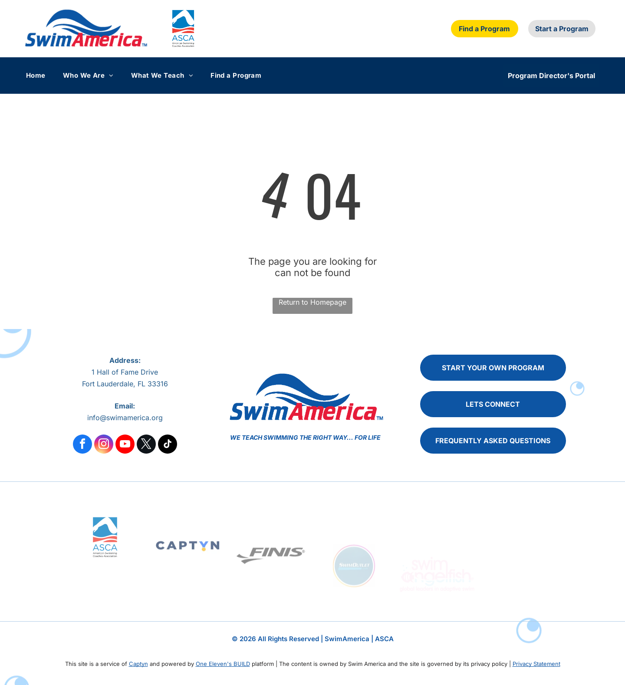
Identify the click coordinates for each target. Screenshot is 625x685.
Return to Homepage (312, 302)
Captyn (138, 663)
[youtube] (125, 445)
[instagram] (103, 445)
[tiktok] (167, 445)
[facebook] (82, 445)
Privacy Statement (536, 663)
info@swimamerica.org (125, 417)
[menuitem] (44, 75)
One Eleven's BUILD (223, 663)
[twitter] (146, 445)
